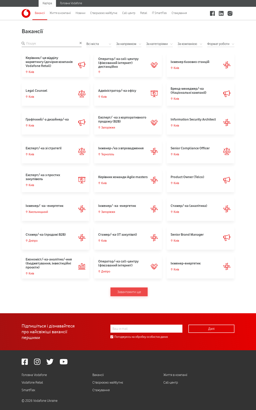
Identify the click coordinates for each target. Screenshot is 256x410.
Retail (143, 13)
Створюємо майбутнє (103, 13)
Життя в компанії (60, 13)
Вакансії (40, 13)
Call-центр (128, 13)
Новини (80, 13)
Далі (211, 329)
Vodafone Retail (32, 382)
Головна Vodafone (71, 3)
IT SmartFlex (159, 13)
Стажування (179, 13)
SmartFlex (28, 390)
